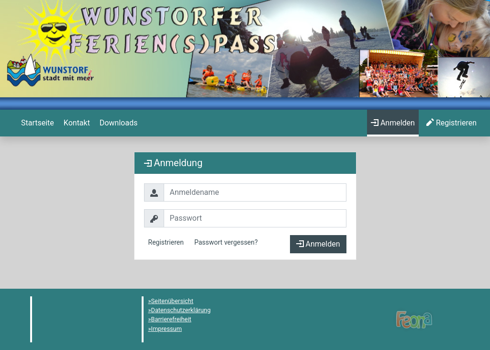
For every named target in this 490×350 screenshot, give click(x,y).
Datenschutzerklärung (181, 310)
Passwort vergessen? (226, 242)
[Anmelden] (393, 123)
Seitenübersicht (172, 301)
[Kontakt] (76, 123)
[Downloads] (117, 123)
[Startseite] (36, 123)
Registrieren (166, 242)
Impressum (166, 328)
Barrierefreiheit (171, 319)
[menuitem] (36, 123)
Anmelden (318, 243)
